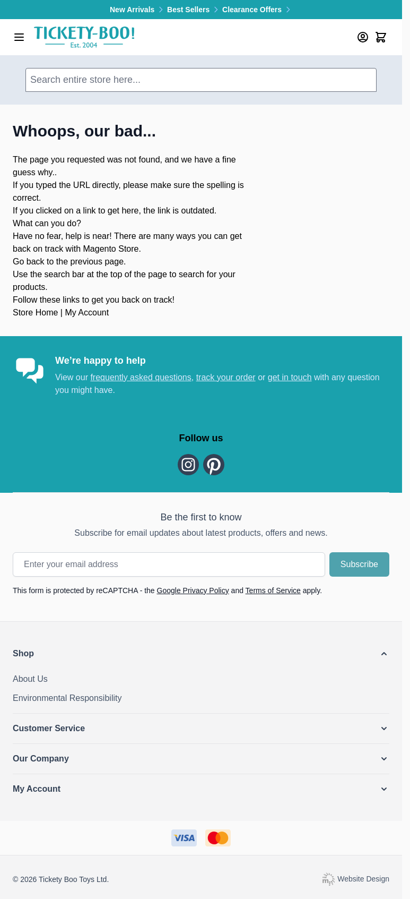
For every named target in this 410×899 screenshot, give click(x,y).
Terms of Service (273, 590)
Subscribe (359, 564)
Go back (29, 261)
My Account (87, 312)
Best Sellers (194, 9)
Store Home (35, 312)
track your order (226, 377)
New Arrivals (138, 9)
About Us (30, 678)
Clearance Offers (257, 9)
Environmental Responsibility (67, 698)
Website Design (355, 878)
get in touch (290, 377)
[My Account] (362, 37)
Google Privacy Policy (193, 590)
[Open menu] (19, 37)
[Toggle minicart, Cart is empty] (380, 37)
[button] (201, 654)
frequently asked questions (140, 377)
